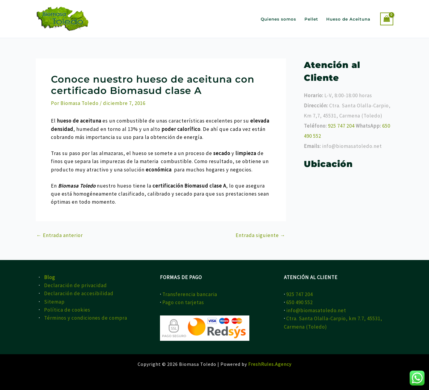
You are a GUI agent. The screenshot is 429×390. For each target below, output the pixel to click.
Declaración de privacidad (75, 285)
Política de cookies (67, 310)
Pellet (311, 19)
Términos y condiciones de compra (85, 318)
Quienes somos (278, 19)
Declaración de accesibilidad (79, 293)
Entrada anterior (59, 235)
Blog (49, 277)
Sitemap (54, 301)
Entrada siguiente (260, 235)
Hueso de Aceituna (348, 19)
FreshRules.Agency (269, 364)
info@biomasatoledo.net (316, 310)
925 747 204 (342, 126)
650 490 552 (299, 302)
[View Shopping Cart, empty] (386, 19)
